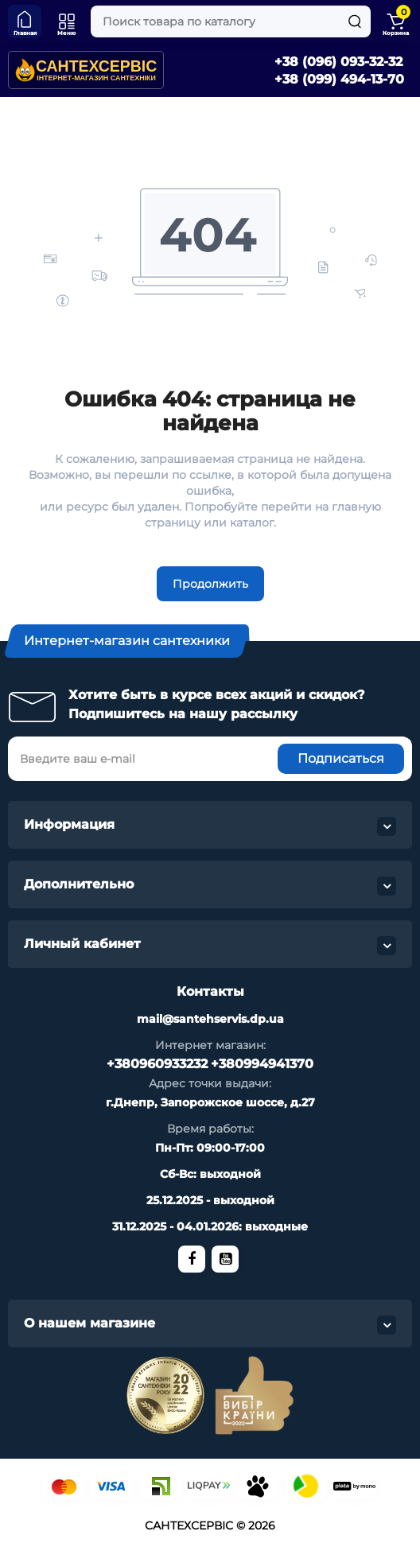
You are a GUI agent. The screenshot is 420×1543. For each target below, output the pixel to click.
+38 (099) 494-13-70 (339, 79)
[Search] (355, 21)
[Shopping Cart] (395, 21)
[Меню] (66, 21)
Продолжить (210, 584)
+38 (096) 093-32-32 (338, 61)
